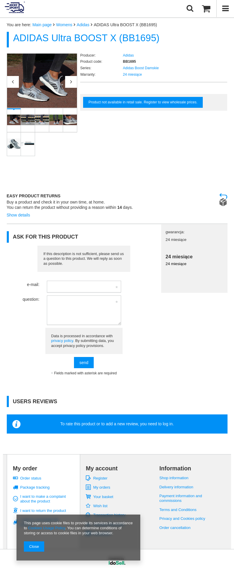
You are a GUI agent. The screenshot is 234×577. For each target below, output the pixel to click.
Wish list (100, 506)
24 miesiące (132, 74)
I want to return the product (43, 510)
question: (31, 299)
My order (25, 468)
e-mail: (33, 284)
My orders (101, 487)
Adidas (83, 24)
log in (167, 423)
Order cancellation (175, 527)
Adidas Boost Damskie (141, 68)
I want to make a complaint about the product (43, 498)
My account (102, 468)
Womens (64, 24)
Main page (42, 24)
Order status (31, 478)
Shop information (173, 478)
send (83, 362)
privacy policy (62, 341)
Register (100, 478)
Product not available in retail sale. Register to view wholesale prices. (142, 102)
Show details (18, 215)
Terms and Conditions (178, 509)
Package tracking (35, 487)
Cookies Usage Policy (46, 528)
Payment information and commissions (180, 498)
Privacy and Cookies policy (182, 518)
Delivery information (176, 487)
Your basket (103, 497)
